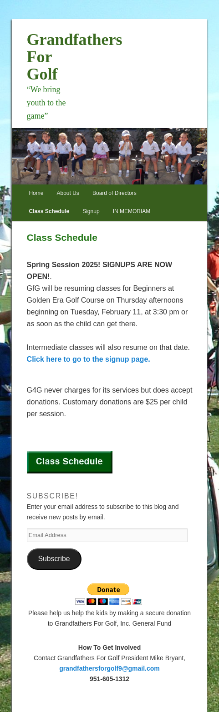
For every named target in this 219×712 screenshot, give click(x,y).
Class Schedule (49, 211)
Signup (90, 211)
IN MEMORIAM (132, 211)
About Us (68, 193)
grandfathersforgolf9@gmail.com (109, 668)
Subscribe (54, 559)
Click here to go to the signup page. (88, 359)
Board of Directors (114, 193)
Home (36, 193)
